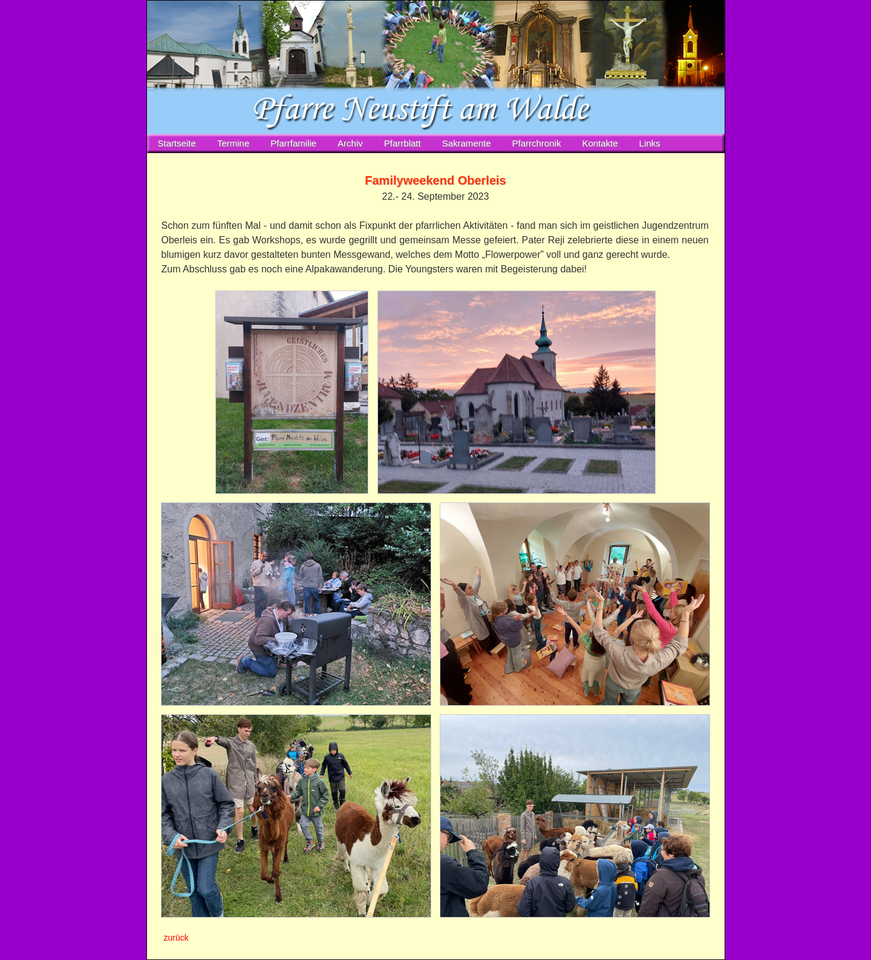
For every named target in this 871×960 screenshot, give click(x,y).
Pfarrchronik (536, 143)
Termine (233, 143)
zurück (176, 937)
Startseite (177, 143)
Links (650, 143)
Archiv (350, 143)
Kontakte (600, 143)
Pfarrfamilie (293, 143)
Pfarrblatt (402, 143)
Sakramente (466, 143)
